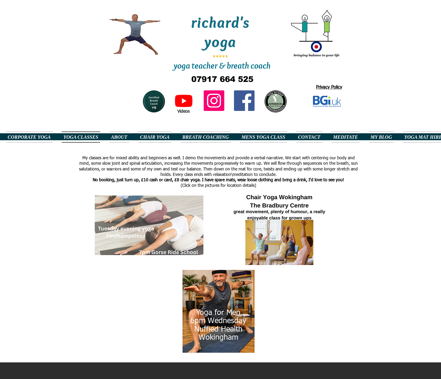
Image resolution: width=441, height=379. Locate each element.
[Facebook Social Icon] (244, 100)
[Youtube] (183, 100)
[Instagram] (214, 100)
